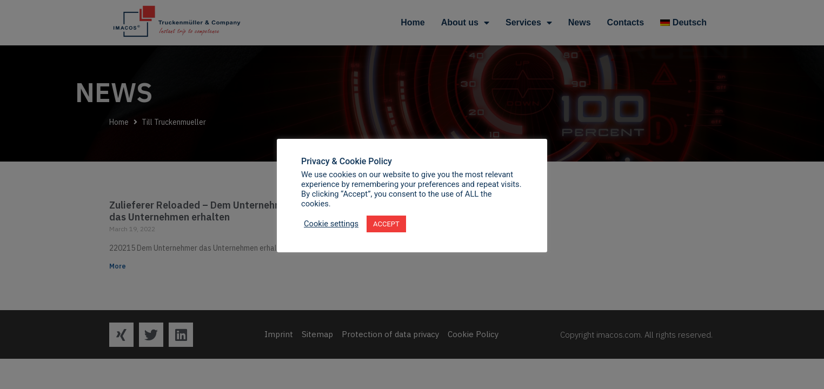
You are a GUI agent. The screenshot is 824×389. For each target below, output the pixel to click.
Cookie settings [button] (331, 224)
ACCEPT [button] (386, 224)
